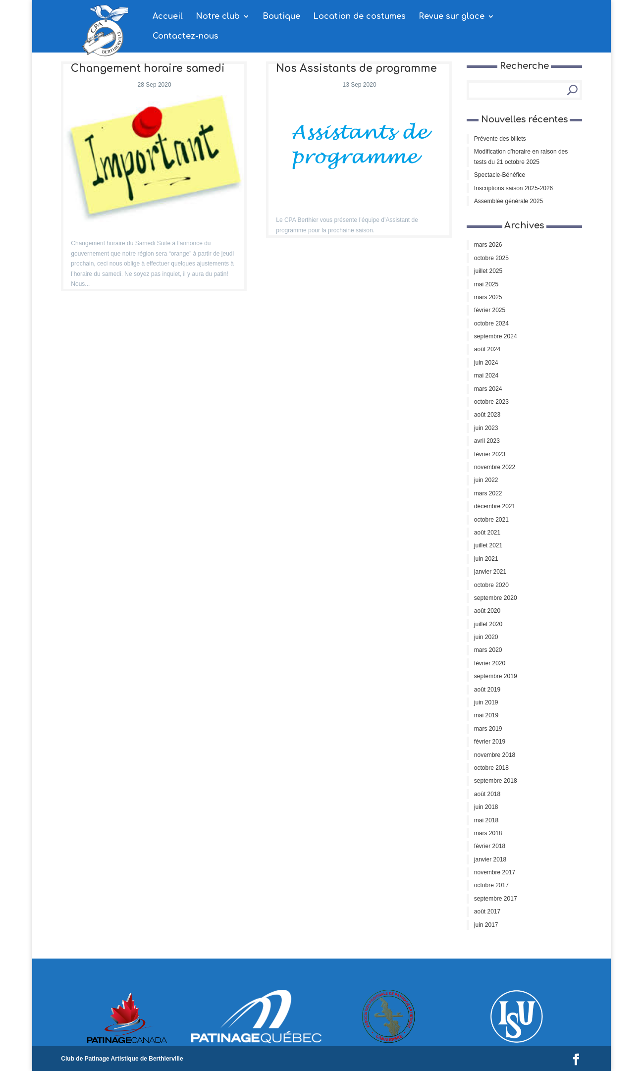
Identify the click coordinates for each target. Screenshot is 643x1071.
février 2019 (489, 741)
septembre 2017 (495, 898)
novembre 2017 (494, 872)
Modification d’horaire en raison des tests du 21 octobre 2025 (521, 156)
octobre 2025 (491, 258)
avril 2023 (487, 440)
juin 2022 (486, 480)
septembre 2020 (495, 597)
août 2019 (487, 689)
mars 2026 (488, 244)
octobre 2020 (491, 585)
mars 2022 (488, 493)
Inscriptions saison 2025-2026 (513, 188)
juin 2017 (486, 924)
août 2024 (487, 349)
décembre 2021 (494, 506)
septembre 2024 (495, 336)
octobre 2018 (491, 767)
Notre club (218, 17)
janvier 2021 (490, 571)
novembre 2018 (494, 754)
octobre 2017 (491, 885)
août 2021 (487, 532)
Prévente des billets (500, 138)
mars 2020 (488, 649)
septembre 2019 (495, 676)
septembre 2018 (495, 780)
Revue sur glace (451, 17)
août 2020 (487, 610)
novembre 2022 (494, 467)
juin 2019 (486, 702)
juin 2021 (486, 558)
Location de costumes (359, 17)
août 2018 (487, 794)
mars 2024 (488, 388)
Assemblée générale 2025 (508, 201)
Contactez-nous (185, 37)
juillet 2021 (488, 545)
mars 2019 (488, 728)
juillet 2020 (488, 624)
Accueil (168, 17)
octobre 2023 (491, 401)
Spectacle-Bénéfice (499, 174)
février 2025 (489, 310)
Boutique (281, 17)
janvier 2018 (490, 859)
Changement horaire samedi (148, 68)
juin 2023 (486, 428)
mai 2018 (486, 820)
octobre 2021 (491, 519)
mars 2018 (488, 833)
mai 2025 (486, 284)
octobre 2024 (491, 323)
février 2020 (489, 663)
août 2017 (487, 911)
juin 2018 (486, 806)
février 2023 (489, 454)
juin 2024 (486, 362)
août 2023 (487, 414)
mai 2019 (486, 715)
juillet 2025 (488, 271)
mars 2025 (488, 297)
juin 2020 (486, 637)
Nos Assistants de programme (356, 68)
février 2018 (489, 846)
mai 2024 (486, 375)
